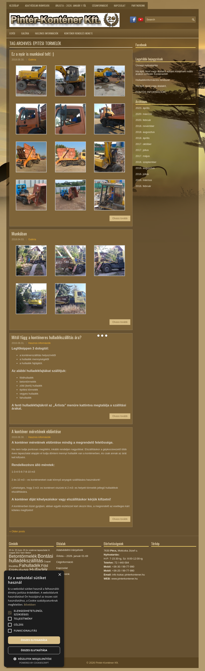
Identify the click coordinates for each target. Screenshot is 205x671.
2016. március (144, 180)
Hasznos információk (46, 33)
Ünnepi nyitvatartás (147, 65)
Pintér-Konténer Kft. (107, 662)
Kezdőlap (14, 5)
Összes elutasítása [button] (34, 650)
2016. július (142, 174)
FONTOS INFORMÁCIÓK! (151, 91)
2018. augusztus (145, 132)
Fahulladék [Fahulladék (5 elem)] (29, 565)
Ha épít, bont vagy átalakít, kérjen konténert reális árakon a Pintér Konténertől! (164, 72)
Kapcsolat (120, 5)
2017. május (143, 156)
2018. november (145, 126)
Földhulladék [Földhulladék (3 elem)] (19, 570)
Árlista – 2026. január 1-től (70, 5)
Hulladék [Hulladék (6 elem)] (38, 569)
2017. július (142, 150)
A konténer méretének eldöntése (36, 431)
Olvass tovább (120, 218)
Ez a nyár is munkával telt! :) (33, 54)
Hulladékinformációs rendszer (153, 79)
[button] (34, 658)
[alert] (34, 619)
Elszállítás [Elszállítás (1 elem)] (13, 566)
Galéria (25, 33)
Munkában (19, 234)
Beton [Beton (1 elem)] (28, 552)
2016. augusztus (145, 168)
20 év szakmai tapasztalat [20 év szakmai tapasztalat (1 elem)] (35, 550)
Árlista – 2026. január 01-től (72, 555)
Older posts (17, 531)
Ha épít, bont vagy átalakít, (151, 85)
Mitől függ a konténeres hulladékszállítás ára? (46, 337)
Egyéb (12, 33)
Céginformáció (100, 5)
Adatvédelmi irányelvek (37, 5)
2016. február (143, 186)
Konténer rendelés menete (78, 33)
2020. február (143, 120)
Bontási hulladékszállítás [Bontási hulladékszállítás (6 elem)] (31, 558)
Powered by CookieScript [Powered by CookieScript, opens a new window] (34, 662)
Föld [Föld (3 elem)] (44, 566)
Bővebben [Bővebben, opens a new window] (30, 604)
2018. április (143, 138)
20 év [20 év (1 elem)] (11, 550)
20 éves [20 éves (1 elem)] (18, 550)
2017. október (144, 144)
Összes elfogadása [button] (34, 640)
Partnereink (138, 5)
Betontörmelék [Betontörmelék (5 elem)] (23, 556)
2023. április (143, 107)
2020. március (144, 114)
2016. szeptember (146, 162)
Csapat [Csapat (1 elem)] (47, 561)
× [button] (59, 574)
